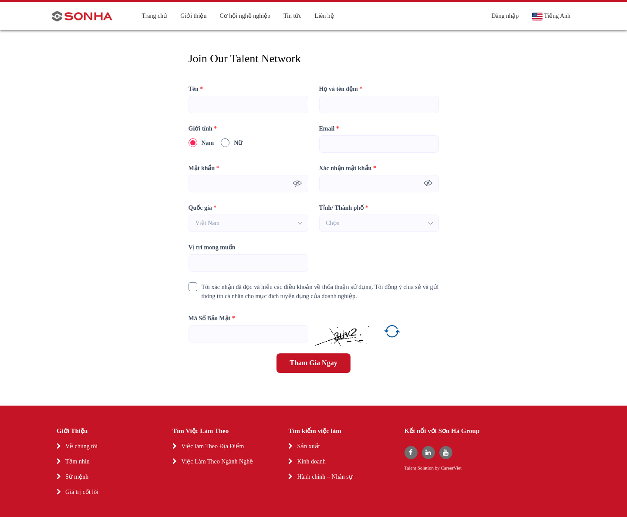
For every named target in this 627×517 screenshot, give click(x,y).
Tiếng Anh (551, 16)
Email (329, 128)
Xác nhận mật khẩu (347, 168)
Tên (196, 89)
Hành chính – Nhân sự (324, 476)
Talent (411, 468)
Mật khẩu (204, 168)
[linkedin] (428, 452)
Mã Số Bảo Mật (212, 318)
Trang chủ (155, 16)
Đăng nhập (505, 16)
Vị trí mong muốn (212, 247)
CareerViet (451, 468)
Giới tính (203, 128)
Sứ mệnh (76, 476)
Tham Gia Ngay (313, 362)
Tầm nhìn (77, 461)
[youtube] (445, 452)
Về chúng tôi (81, 446)
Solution (426, 468)
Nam (201, 142)
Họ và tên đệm (341, 89)
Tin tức (292, 16)
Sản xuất (308, 446)
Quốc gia (203, 207)
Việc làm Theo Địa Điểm (212, 446)
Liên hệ (324, 16)
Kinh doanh (311, 461)
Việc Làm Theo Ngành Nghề (217, 461)
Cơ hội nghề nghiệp (244, 16)
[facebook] (411, 452)
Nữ (231, 142)
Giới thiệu (193, 16)
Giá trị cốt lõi (81, 492)
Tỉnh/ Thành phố (343, 207)
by (438, 468)
